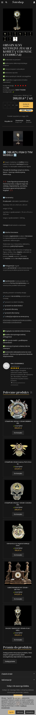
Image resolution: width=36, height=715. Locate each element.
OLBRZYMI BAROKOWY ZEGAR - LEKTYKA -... (18, 588)
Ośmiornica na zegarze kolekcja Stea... (18, 544)
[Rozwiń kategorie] (2, 2)
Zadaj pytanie (10, 661)
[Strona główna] (18, 2)
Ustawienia (30, 712)
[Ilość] (9, 105)
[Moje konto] (34, 2)
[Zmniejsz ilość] (13, 105)
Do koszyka (18, 433)
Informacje (18, 680)
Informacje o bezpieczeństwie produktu (17, 320)
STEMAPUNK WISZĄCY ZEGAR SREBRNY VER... (18, 422)
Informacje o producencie (12, 322)
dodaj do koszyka (26, 105)
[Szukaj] (6, 2)
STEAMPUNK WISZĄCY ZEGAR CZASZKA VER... (18, 504)
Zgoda (11, 712)
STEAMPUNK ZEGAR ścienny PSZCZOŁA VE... (18, 463)
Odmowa (20, 712)
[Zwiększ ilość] (5, 105)
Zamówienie (18, 674)
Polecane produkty (16, 392)
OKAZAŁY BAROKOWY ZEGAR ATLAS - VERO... (18, 629)
